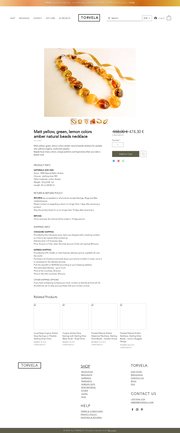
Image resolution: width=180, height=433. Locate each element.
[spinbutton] (118, 145)
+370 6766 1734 (138, 399)
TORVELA (29, 365)
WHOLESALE (137, 375)
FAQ (133, 384)
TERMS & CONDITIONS (92, 411)
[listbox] (147, 18)
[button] (147, 18)
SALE (83, 397)
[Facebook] (132, 409)
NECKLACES (87, 372)
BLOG (133, 381)
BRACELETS (86, 375)
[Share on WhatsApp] (123, 160)
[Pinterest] (142, 409)
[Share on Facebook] (113, 160)
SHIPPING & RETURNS (91, 417)
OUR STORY (136, 372)
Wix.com (112, 430)
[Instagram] (137, 409)
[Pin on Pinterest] (118, 160)
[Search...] (124, 18)
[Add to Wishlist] (143, 154)
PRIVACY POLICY (89, 414)
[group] (90, 326)
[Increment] (121, 145)
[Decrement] (114, 145)
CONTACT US (137, 378)
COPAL (84, 394)
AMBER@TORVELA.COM (142, 402)
